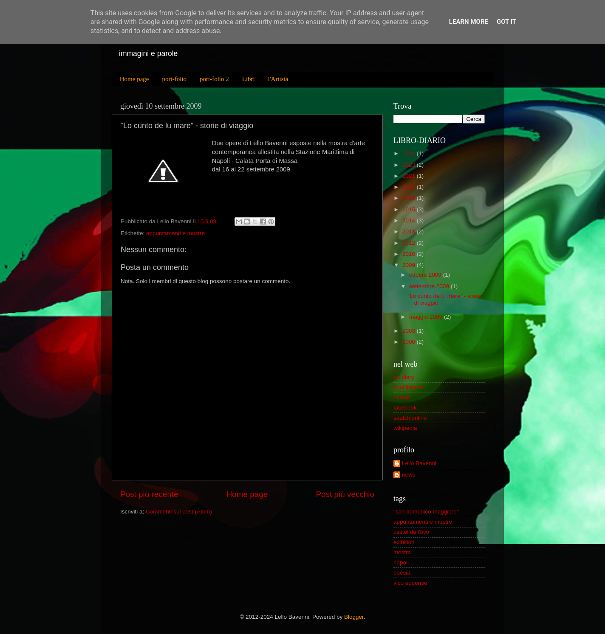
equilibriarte (408, 387)
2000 (408, 342)
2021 (408, 176)
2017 (408, 187)
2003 (408, 331)
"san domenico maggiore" (426, 511)
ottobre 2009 (425, 275)
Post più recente (149, 494)
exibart (402, 397)
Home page (134, 79)
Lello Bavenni (419, 463)
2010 (408, 254)
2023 (408, 165)
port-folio (174, 79)
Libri (248, 79)
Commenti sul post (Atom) (179, 511)
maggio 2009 (425, 317)
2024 (408, 153)
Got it (506, 21)
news (409, 474)
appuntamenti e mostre (175, 233)
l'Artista (278, 79)
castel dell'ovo (411, 532)
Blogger (354, 617)
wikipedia (405, 428)
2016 (408, 198)
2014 (408, 220)
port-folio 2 (214, 79)
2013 (408, 231)
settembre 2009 (429, 286)
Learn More (468, 21)
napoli (401, 562)
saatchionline (410, 418)
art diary (403, 377)
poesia (401, 572)
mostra (402, 552)
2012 (408, 243)
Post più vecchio (345, 494)
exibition (404, 542)
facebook (405, 407)
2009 (408, 265)
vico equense (410, 583)
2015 (408, 209)
